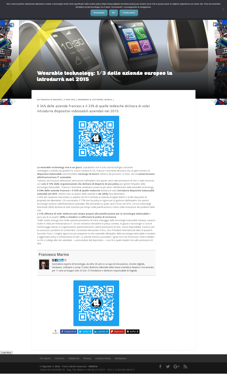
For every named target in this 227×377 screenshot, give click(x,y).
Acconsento (99, 13)
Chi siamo (45, 358)
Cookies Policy (103, 358)
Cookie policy (129, 13)
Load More (6, 352)
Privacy (87, 358)
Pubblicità (73, 358)
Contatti (59, 358)
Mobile (108, 99)
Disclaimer (120, 358)
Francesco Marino (51, 99)
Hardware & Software (90, 99)
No (113, 13)
